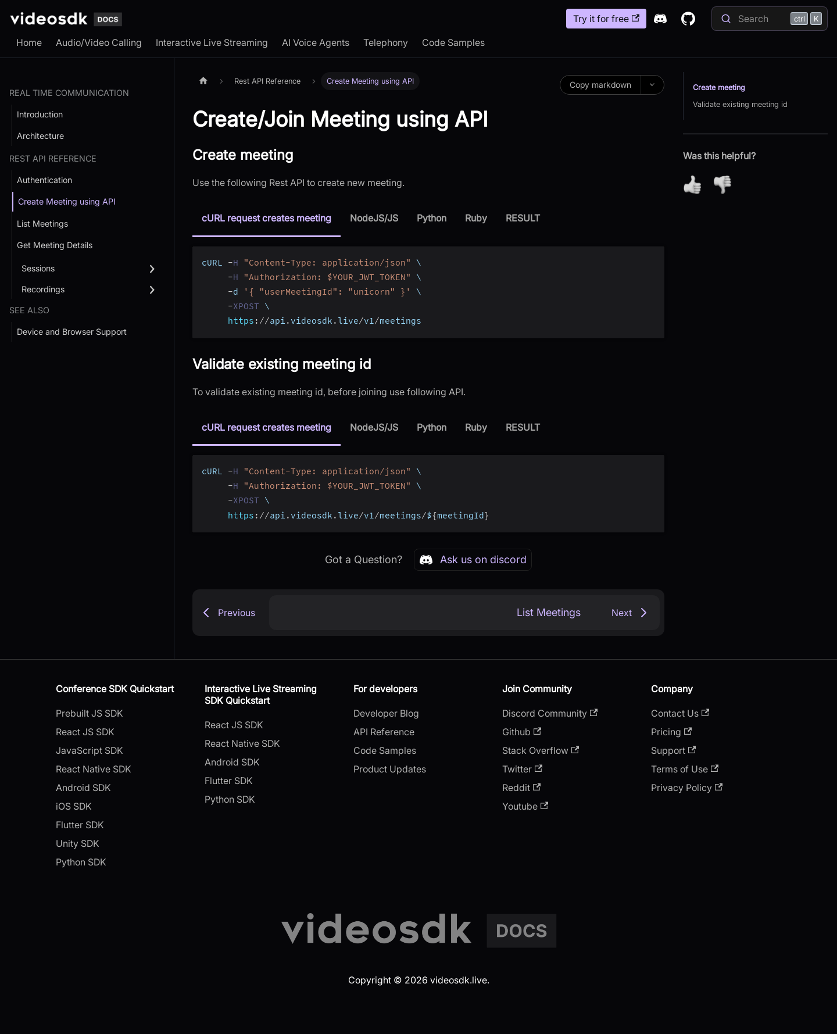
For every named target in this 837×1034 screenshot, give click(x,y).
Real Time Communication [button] (69, 93)
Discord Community (550, 713)
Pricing (671, 732)
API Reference (383, 732)
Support (673, 750)
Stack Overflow (540, 750)
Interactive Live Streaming (212, 42)
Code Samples (453, 42)
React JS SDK (85, 732)
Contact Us (680, 713)
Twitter (522, 769)
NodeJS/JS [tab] (374, 218)
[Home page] (203, 81)
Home (29, 42)
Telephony (385, 42)
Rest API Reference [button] (52, 158)
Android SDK (83, 787)
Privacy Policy (686, 787)
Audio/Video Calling (99, 42)
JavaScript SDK (89, 750)
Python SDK (81, 862)
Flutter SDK (80, 825)
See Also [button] (29, 310)
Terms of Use (684, 769)
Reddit (521, 787)
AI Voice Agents (315, 42)
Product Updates (389, 769)
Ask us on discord (473, 560)
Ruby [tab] (476, 218)
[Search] (769, 18)
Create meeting (719, 87)
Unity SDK (77, 843)
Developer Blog (386, 713)
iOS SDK (74, 806)
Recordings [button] (43, 289)
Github (521, 732)
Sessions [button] (38, 268)
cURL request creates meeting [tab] (266, 218)
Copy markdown (600, 85)
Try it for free (606, 18)
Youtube (525, 806)
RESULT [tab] (523, 218)
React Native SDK (93, 769)
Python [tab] (431, 218)
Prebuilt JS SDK (89, 713)
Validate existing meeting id (740, 104)
